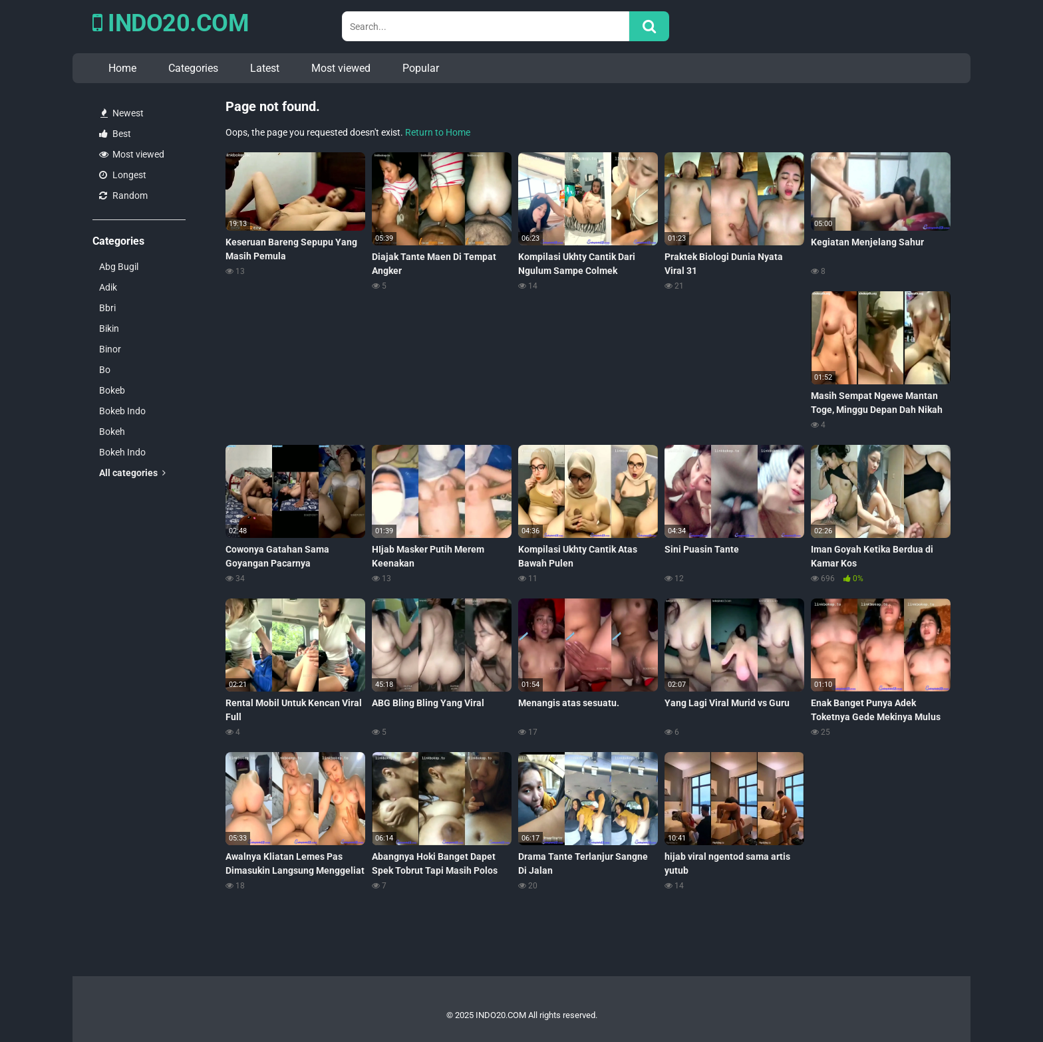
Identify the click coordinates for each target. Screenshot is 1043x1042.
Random (123, 195)
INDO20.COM (170, 23)
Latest (264, 68)
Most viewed (341, 68)
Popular (420, 68)
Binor (110, 349)
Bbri (107, 308)
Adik (108, 287)
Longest (122, 175)
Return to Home (437, 132)
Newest (122, 113)
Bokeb (112, 390)
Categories (193, 68)
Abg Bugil (118, 266)
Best (115, 133)
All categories (132, 472)
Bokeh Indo (122, 452)
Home (122, 68)
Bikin (109, 328)
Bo (104, 369)
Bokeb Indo (122, 411)
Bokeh (112, 431)
